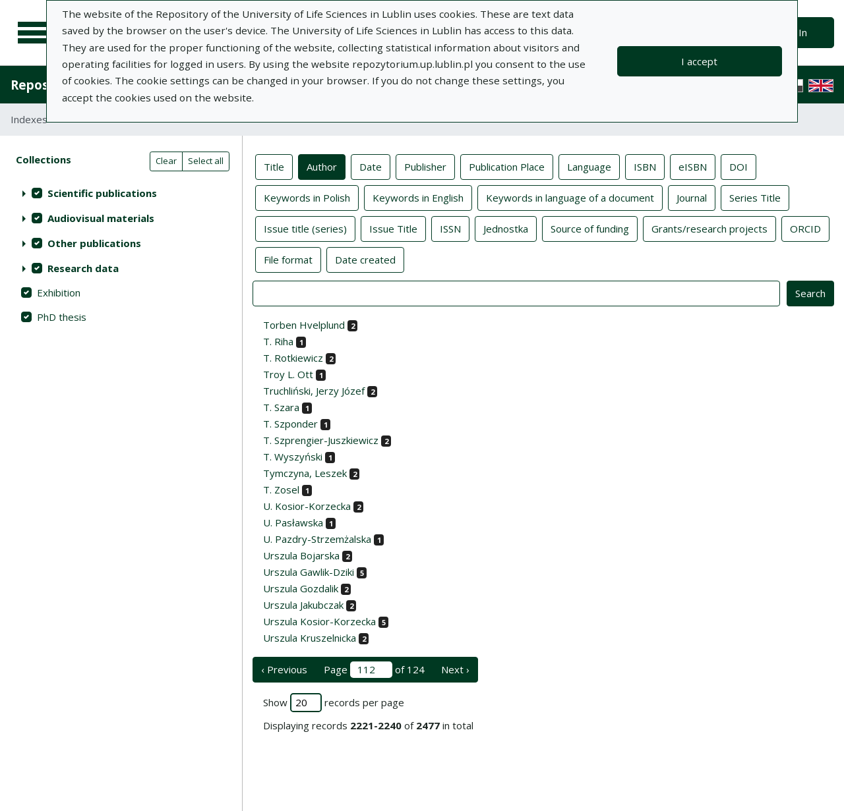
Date (370, 166)
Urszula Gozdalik (300, 588)
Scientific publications (102, 193)
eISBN (692, 166)
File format (288, 259)
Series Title (755, 197)
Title (274, 166)
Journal (692, 197)
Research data (83, 268)
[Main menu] (34, 33)
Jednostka (505, 228)
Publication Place (507, 166)
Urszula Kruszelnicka (309, 637)
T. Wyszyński (292, 456)
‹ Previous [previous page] (284, 669)
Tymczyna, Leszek (305, 473)
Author (322, 166)
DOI (738, 166)
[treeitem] (121, 193)
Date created (365, 259)
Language (589, 166)
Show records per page (333, 702)
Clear (166, 161)
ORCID (805, 228)
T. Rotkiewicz (293, 357)
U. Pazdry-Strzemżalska (317, 538)
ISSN (450, 228)
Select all (206, 161)
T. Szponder (290, 423)
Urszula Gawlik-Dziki (308, 571)
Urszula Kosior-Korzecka (319, 621)
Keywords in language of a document (570, 197)
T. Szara (281, 407)
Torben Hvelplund (304, 324)
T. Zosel (281, 489)
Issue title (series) (305, 228)
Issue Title (393, 228)
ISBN (645, 166)
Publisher (425, 166)
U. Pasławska (293, 522)
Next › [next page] (455, 669)
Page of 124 (374, 669)
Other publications (94, 243)
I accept (699, 61)
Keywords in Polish (307, 197)
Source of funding (590, 228)
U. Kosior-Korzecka (307, 506)
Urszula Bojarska (301, 555)
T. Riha (278, 341)
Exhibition (58, 292)
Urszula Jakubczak (303, 604)
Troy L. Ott (288, 374)
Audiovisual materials (100, 218)
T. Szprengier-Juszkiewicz (320, 440)
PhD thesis (61, 316)
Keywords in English (418, 197)
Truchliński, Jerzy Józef (314, 390)
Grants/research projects (709, 228)
